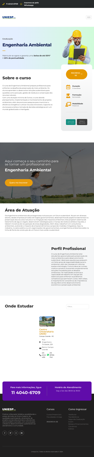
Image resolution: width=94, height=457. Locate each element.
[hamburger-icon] (89, 17)
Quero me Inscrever (18, 182)
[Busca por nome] (77, 306)
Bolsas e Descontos (82, 122)
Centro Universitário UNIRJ (46, 331)
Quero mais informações (70, 122)
